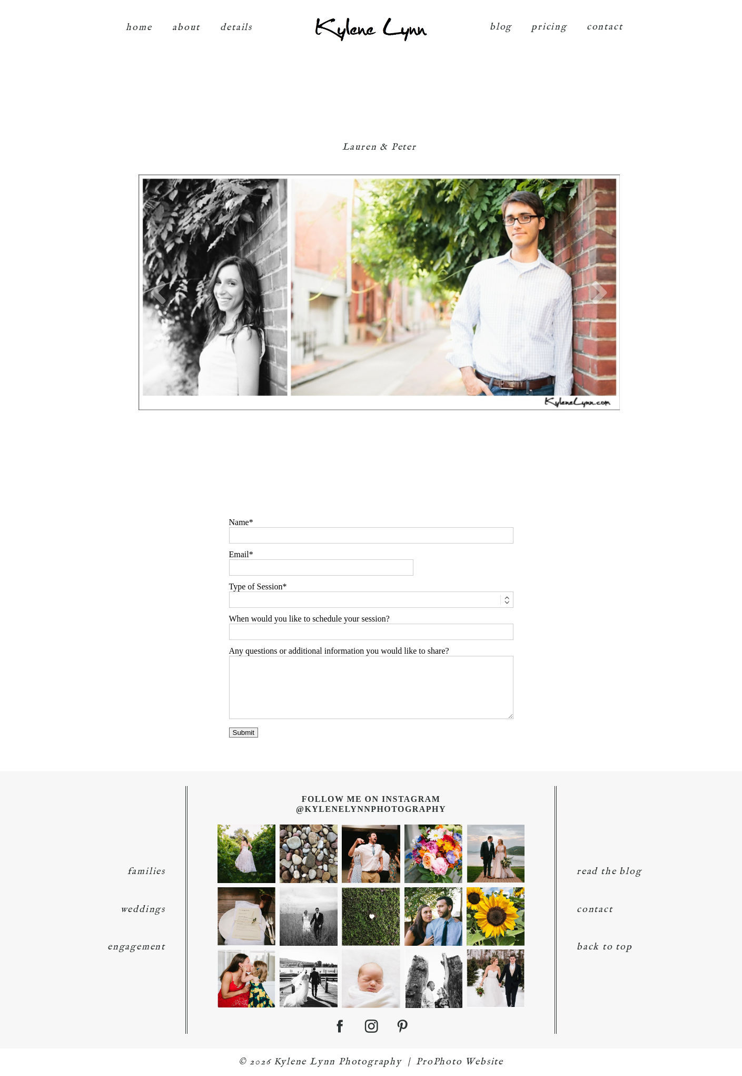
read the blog (609, 872)
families (146, 872)
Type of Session (256, 586)
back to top (604, 947)
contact (605, 22)
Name (239, 522)
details (236, 22)
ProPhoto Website (459, 1062)
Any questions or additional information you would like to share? (339, 650)
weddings (143, 910)
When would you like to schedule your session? (309, 618)
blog (501, 22)
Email (239, 554)
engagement (136, 947)
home (139, 22)
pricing (549, 22)
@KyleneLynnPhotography (371, 808)
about (186, 22)
